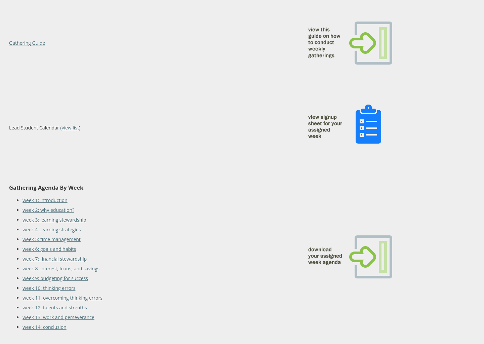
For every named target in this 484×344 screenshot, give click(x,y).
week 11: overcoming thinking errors (63, 298)
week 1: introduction (45, 200)
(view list (69, 127)
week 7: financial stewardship (55, 259)
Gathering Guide (27, 43)
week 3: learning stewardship (54, 220)
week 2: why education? (48, 210)
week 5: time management (52, 239)
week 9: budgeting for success (55, 278)
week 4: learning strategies (52, 229)
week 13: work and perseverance (58, 317)
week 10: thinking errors (49, 288)
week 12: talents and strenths (55, 307)
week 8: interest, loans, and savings (61, 268)
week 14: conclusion (45, 327)
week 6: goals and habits (49, 249)
